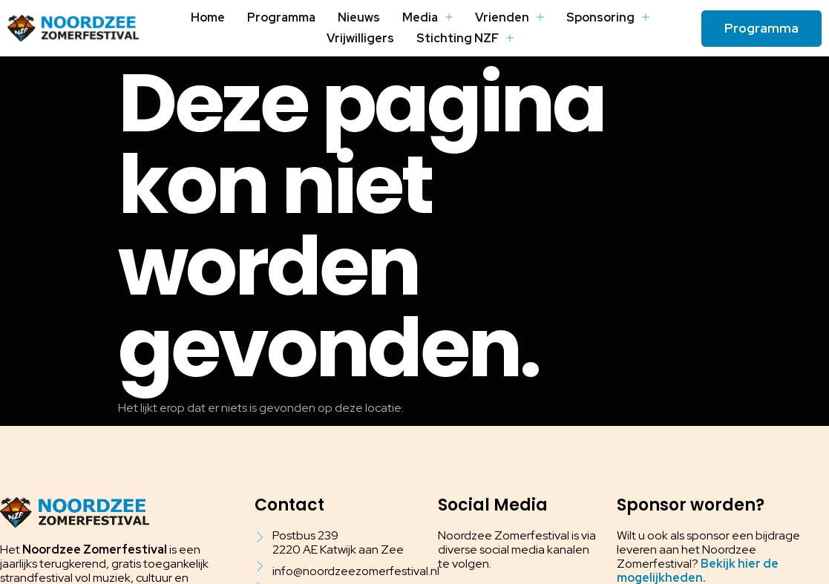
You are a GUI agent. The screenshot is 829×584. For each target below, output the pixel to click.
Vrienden (510, 17)
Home (209, 17)
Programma (282, 17)
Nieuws (359, 17)
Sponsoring (607, 17)
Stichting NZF (464, 38)
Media (428, 17)
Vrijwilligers (361, 38)
